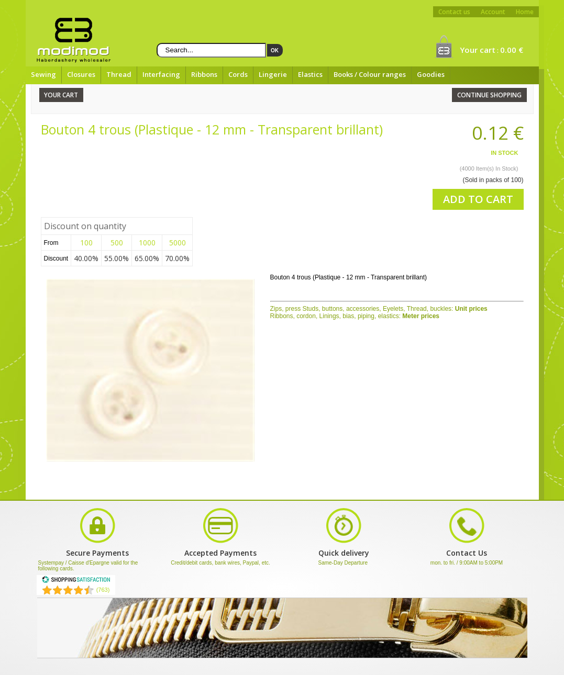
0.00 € (511, 49)
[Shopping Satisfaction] (76, 581)
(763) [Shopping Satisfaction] (103, 590)
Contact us (454, 11)
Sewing (43, 74)
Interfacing (161, 74)
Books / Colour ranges (370, 74)
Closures (81, 74)
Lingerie (273, 74)
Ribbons (204, 74)
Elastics (310, 74)
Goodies (431, 74)
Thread (118, 74)
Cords (238, 74)
